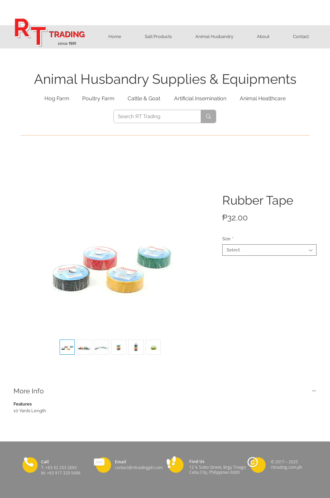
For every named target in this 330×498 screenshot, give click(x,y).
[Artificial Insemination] (200, 99)
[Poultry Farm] (98, 99)
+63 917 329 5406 (64, 472)
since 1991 (67, 43)
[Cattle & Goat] (144, 99)
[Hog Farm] (57, 99)
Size (227, 238)
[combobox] (269, 250)
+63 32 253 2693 (62, 467)
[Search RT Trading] (152, 116)
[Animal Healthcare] (262, 99)
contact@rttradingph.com (139, 467)
